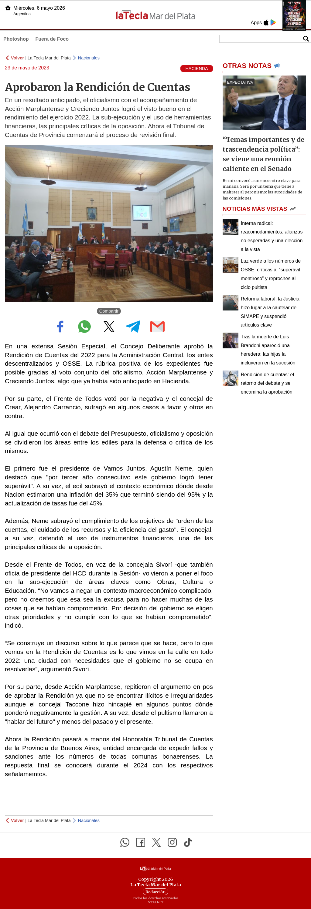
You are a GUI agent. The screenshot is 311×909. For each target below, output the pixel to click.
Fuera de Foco (52, 39)
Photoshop (16, 39)
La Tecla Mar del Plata (49, 57)
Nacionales (89, 57)
